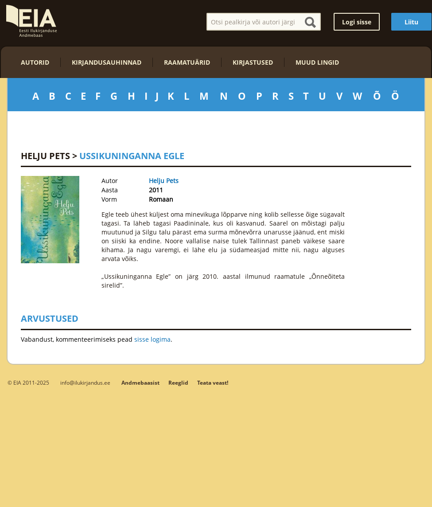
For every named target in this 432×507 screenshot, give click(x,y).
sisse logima (152, 339)
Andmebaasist (140, 382)
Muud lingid (317, 62)
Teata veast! (212, 382)
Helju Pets (45, 156)
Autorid (35, 62)
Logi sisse (356, 22)
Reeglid (178, 382)
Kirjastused (253, 62)
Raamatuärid (187, 62)
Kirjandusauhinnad (106, 62)
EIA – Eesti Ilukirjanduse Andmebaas (31, 21)
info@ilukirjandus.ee (85, 382)
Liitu (411, 22)
